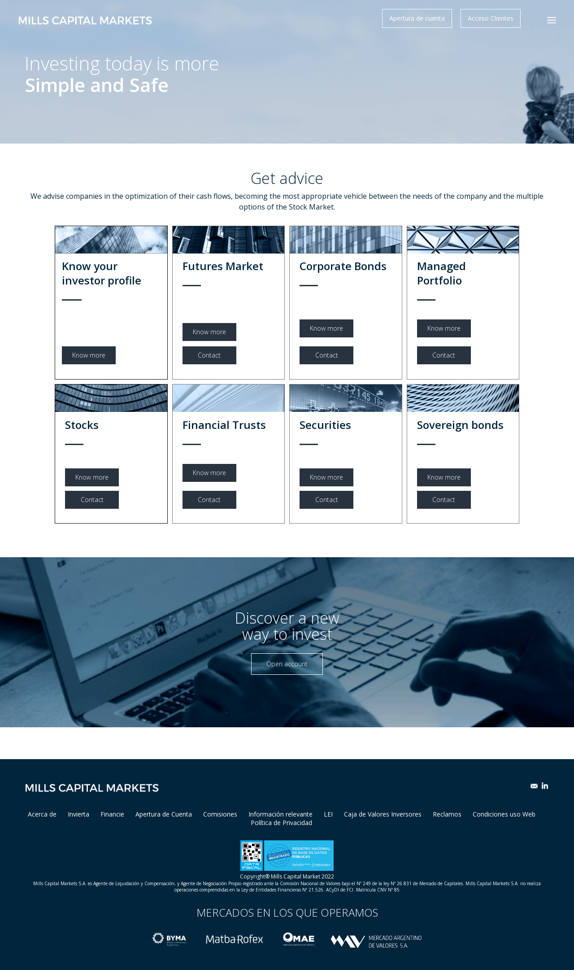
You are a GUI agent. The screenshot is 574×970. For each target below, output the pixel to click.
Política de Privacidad (281, 822)
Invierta (78, 814)
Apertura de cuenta (417, 18)
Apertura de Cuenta (163, 814)
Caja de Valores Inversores (383, 814)
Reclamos (447, 814)
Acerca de (42, 814)
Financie (112, 814)
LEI (328, 814)
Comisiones (220, 814)
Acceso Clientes (490, 18)
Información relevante (280, 814)
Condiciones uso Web (504, 814)
